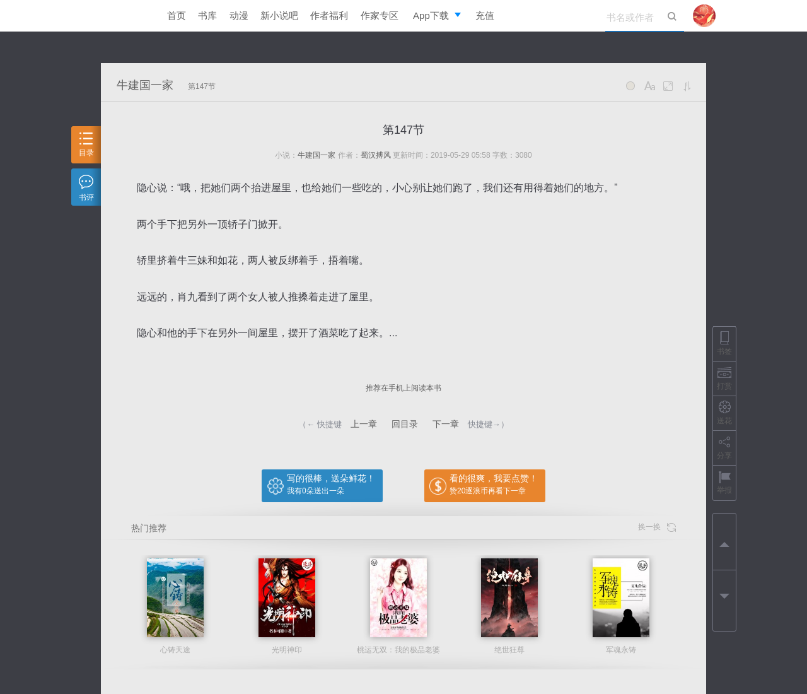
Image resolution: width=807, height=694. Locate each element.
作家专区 (379, 15)
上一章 (364, 424)
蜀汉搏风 (376, 155)
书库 (207, 15)
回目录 (405, 424)
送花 (724, 413)
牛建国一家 (145, 85)
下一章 (446, 424)
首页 (176, 15)
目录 (86, 144)
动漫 (238, 15)
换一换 (657, 527)
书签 (724, 343)
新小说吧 (279, 15)
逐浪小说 (122, 16)
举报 (724, 482)
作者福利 (329, 15)
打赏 (724, 378)
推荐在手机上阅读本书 (403, 388)
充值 (484, 15)
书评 (86, 188)
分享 (724, 447)
